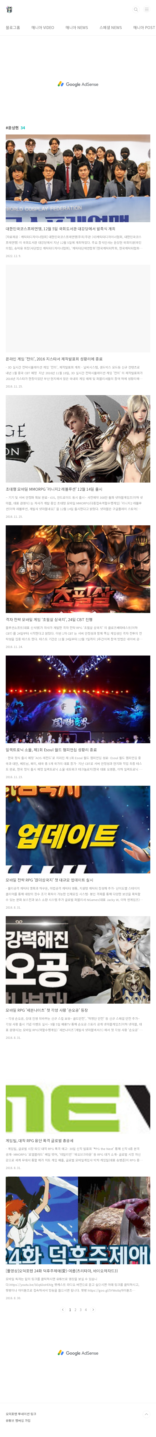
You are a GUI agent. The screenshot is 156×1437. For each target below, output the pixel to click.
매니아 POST (144, 27)
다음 (93, 1309)
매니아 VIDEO (42, 27)
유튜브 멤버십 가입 (18, 1420)
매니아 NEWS (77, 27)
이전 (63, 1309)
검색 (136, 9)
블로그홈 (13, 27)
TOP (146, 1414)
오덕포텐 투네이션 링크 (21, 1414)
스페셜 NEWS (110, 27)
